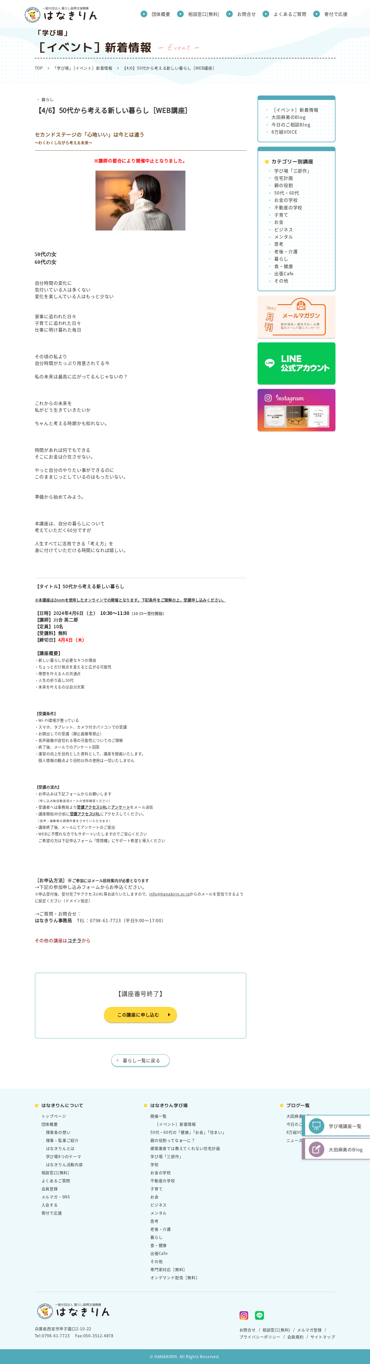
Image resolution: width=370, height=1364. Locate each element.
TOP (39, 68)
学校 (154, 1164)
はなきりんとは (60, 1148)
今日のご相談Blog (290, 124)
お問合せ (246, 14)
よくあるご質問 (290, 14)
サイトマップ (322, 1337)
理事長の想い (58, 1132)
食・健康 (283, 266)
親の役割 (283, 185)
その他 (281, 281)
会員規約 (295, 1337)
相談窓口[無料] (203, 14)
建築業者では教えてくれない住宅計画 (185, 1148)
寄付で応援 (336, 14)
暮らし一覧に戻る (141, 1060)
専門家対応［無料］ (168, 1269)
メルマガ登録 (309, 1330)
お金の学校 (286, 200)
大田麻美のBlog (288, 117)
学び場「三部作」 (293, 171)
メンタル (283, 237)
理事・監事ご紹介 (62, 1140)
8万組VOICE (284, 132)
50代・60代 (286, 193)
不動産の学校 (288, 207)
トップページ (53, 1116)
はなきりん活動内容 (64, 1164)
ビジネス (283, 229)
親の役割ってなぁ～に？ (172, 1140)
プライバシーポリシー (260, 1337)
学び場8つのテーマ (63, 1156)
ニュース (294, 1140)
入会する (49, 1205)
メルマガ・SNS (55, 1196)
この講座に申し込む (138, 1014)
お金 (279, 222)
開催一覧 (158, 1116)
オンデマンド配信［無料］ (175, 1277)
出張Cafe (284, 273)
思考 (279, 244)
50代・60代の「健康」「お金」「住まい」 (188, 1132)
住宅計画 (283, 178)
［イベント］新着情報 (294, 110)
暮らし (47, 99)
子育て (281, 215)
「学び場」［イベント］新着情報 (82, 68)
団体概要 (161, 14)
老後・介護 (286, 251)
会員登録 (49, 1188)
